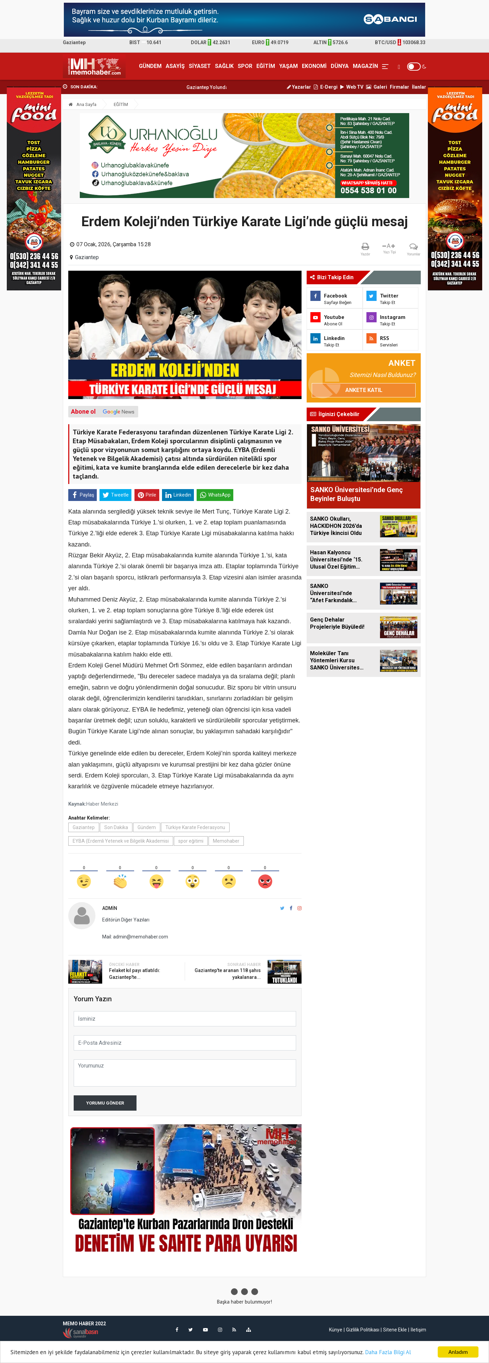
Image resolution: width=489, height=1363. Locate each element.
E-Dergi (326, 87)
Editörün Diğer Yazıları (125, 919)
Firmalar (399, 87)
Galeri (376, 87)
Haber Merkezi (102, 804)
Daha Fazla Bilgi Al (388, 1352)
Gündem (147, 827)
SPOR (245, 66)
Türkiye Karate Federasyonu (195, 827)
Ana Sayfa (82, 104)
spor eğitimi (190, 841)
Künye (335, 1329)
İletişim (418, 1329)
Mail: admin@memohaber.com (135, 936)
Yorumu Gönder (105, 1103)
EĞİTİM (265, 66)
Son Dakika (116, 827)
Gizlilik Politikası (362, 1329)
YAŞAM (288, 66)
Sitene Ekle (395, 1329)
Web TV (351, 87)
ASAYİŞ (175, 66)
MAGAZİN (365, 66)
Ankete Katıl (363, 390)
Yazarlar (299, 87)
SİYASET (200, 66)
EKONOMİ (314, 66)
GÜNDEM (150, 66)
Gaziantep (87, 257)
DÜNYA (340, 66)
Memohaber (226, 841)
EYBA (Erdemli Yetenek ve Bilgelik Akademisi (121, 841)
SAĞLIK (224, 66)
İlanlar (419, 87)
